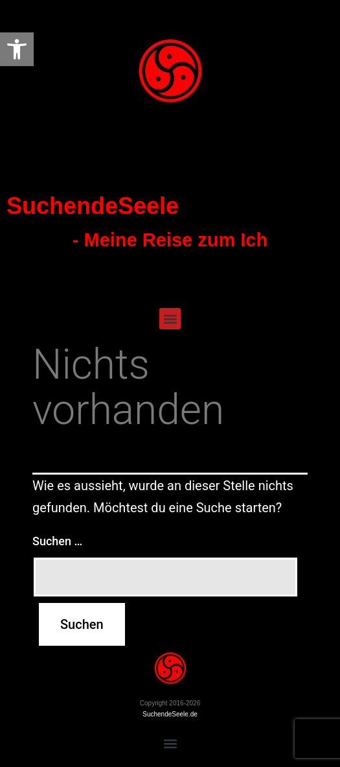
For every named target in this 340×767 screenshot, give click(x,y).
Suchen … (57, 541)
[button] (170, 318)
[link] (17, 49)
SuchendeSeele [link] (92, 206)
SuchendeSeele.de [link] (170, 714)
